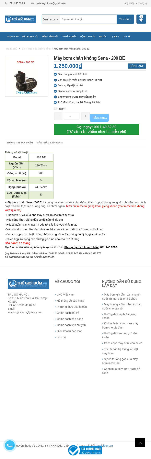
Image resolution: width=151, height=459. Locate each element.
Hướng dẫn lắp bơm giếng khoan (119, 316)
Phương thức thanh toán (72, 306)
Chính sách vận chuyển (71, 325)
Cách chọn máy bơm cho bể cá (123, 343)
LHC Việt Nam (65, 294)
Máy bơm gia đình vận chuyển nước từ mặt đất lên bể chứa (121, 296)
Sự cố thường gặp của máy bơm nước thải (120, 361)
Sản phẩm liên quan (50, 142)
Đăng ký (143, 3)
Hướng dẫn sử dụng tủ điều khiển (120, 335)
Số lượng (60, 109)
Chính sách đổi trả (68, 312)
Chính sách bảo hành (70, 318)
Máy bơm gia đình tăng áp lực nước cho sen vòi (121, 306)
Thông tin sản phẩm (20, 142)
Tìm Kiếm (125, 19)
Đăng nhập (128, 3)
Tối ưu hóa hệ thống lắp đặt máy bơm (120, 351)
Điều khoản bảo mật (69, 331)
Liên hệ (61, 337)
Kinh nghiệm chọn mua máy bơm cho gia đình (120, 325)
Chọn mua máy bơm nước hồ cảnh (121, 371)
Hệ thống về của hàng (70, 300)
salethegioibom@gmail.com (51, 3)
